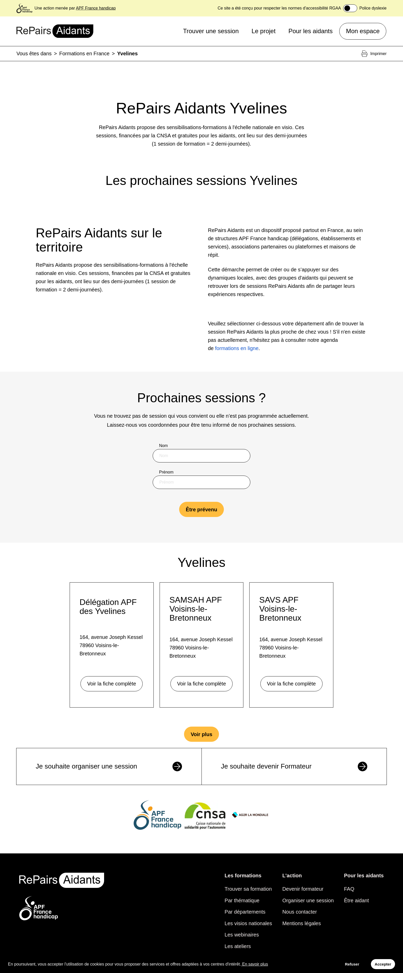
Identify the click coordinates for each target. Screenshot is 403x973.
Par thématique (242, 900)
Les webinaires (242, 935)
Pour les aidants (310, 31)
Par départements (245, 912)
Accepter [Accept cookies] (383, 964)
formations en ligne (237, 348)
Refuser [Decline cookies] (352, 964)
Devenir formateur (302, 889)
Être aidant (356, 900)
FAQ (349, 889)
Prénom (166, 472)
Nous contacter (299, 912)
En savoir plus (254, 964)
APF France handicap (96, 8)
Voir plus (201, 734)
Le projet (264, 31)
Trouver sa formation (248, 889)
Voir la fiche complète (111, 683)
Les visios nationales (248, 923)
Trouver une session (211, 31)
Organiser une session (308, 900)
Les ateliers (238, 946)
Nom (163, 445)
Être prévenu (201, 509)
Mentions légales (301, 923)
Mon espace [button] (363, 31)
